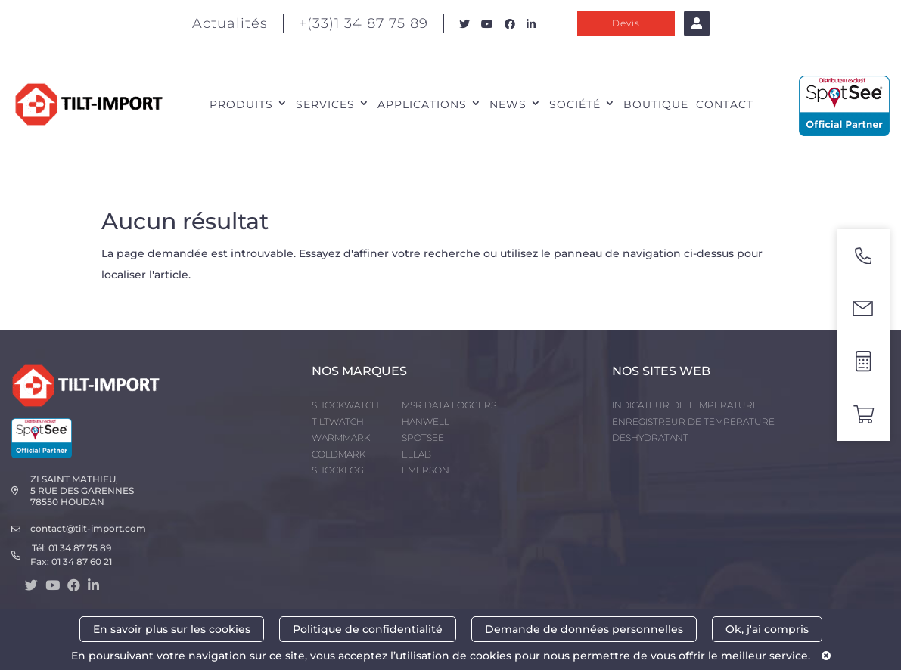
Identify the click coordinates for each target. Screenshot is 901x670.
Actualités (230, 23)
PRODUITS (241, 104)
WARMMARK (341, 437)
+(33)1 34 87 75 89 (363, 23)
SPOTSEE (423, 437)
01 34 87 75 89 (79, 548)
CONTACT (724, 104)
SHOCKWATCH (345, 405)
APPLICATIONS (422, 104)
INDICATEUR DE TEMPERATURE (685, 405)
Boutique (655, 104)
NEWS (508, 104)
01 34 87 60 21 (81, 561)
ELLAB (416, 454)
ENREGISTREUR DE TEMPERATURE (693, 421)
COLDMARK (338, 454)
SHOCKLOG (338, 470)
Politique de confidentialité (368, 629)
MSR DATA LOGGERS (449, 405)
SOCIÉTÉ (575, 104)
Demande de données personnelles (584, 629)
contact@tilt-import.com (88, 528)
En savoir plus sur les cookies (171, 629)
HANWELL (425, 421)
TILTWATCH (338, 421)
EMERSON (425, 470)
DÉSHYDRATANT (650, 437)
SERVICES (325, 104)
